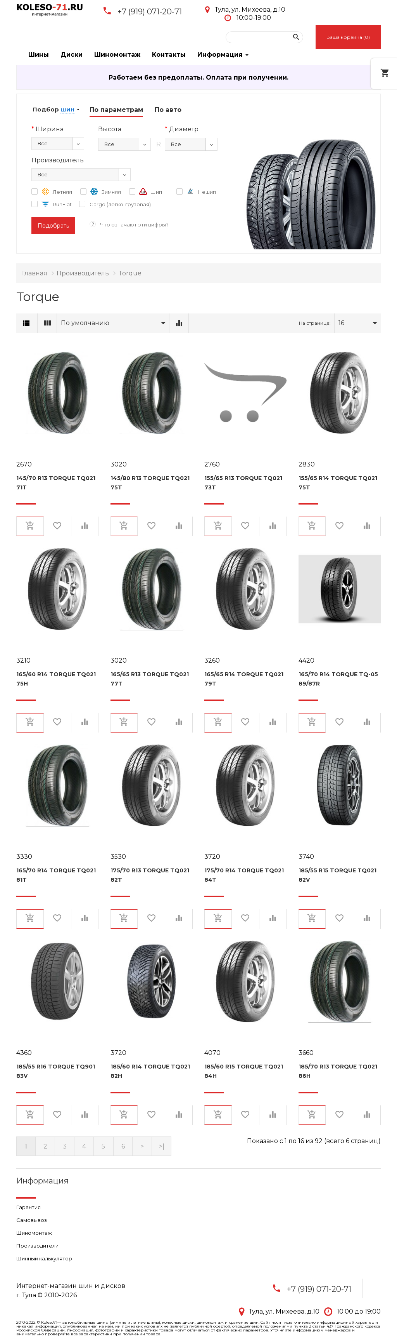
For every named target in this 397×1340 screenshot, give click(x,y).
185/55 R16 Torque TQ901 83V (55, 1071)
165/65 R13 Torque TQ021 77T (149, 679)
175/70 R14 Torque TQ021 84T (244, 875)
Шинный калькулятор (44, 1258)
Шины (38, 54)
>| (161, 1146)
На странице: (315, 323)
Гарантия (28, 1207)
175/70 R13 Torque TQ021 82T (149, 875)
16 (341, 323)
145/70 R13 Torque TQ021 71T (55, 483)
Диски (71, 54)
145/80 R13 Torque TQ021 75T (150, 483)
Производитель (83, 273)
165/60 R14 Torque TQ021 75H (56, 679)
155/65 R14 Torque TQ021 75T (338, 483)
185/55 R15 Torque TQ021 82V (337, 875)
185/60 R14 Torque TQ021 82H (150, 1071)
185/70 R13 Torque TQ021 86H (338, 1071)
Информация (223, 54)
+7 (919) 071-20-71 (149, 12)
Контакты (169, 54)
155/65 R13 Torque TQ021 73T (243, 483)
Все (43, 143)
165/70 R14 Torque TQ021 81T (56, 875)
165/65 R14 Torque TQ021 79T (243, 679)
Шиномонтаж (117, 54)
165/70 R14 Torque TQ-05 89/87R (338, 679)
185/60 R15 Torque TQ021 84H (243, 1071)
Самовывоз (31, 1220)
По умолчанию (85, 323)
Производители (37, 1246)
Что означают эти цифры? (134, 224)
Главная (34, 273)
